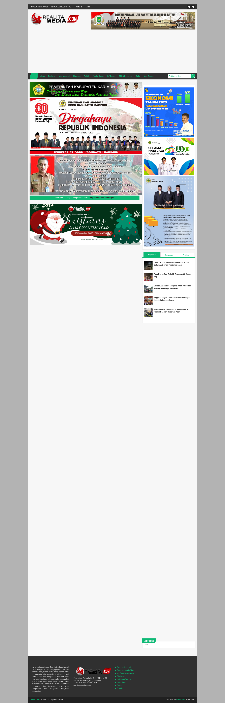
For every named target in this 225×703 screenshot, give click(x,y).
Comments (169, 255)
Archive (186, 255)
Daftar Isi (79, 7)
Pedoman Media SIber (125, 670)
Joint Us (120, 688)
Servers (120, 685)
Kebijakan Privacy (124, 679)
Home (34, 76)
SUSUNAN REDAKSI (39, 7)
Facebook (193, 7)
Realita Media (35, 700)
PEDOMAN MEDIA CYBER (61, 7)
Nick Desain (181, 700)
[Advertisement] (143, 51)
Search (193, 76)
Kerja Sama (121, 682)
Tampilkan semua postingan (101, 198)
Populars (152, 255)
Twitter (189, 7)
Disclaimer (121, 676)
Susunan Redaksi (124, 667)
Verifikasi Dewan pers (125, 673)
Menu (88, 7)
